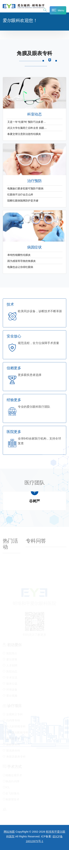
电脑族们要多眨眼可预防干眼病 (25, 188)
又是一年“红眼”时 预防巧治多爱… (26, 121)
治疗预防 (34, 180)
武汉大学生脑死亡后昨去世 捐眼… (27, 127)
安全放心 (14, 336)
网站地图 (9, 831)
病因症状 (34, 247)
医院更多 (14, 431)
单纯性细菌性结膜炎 (19, 254)
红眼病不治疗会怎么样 (20, 194)
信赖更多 (14, 368)
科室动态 (34, 114)
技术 (10, 304)
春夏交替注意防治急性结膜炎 (24, 133)
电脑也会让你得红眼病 (20, 267)
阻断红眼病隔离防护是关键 (22, 200)
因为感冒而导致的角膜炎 (21, 260)
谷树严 (34, 501)
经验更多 (14, 399)
